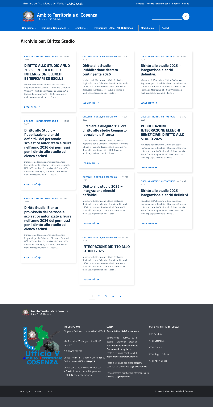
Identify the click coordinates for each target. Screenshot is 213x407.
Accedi (165, 28)
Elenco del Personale (127, 351)
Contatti (140, 3)
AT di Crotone (155, 357)
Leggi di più (32, 113)
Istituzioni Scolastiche (55, 28)
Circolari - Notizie (33, 56)
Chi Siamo (29, 28)
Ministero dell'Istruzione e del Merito (43, 3)
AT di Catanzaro (156, 350)
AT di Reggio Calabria (159, 364)
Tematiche (81, 28)
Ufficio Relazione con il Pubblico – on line (168, 3)
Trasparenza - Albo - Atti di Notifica (114, 28)
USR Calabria (155, 344)
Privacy (38, 401)
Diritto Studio (51, 56)
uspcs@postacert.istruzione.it (122, 366)
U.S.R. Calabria (75, 3)
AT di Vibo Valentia (158, 370)
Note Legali (25, 401)
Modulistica (149, 28)
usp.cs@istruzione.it (136, 376)
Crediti (49, 401)
